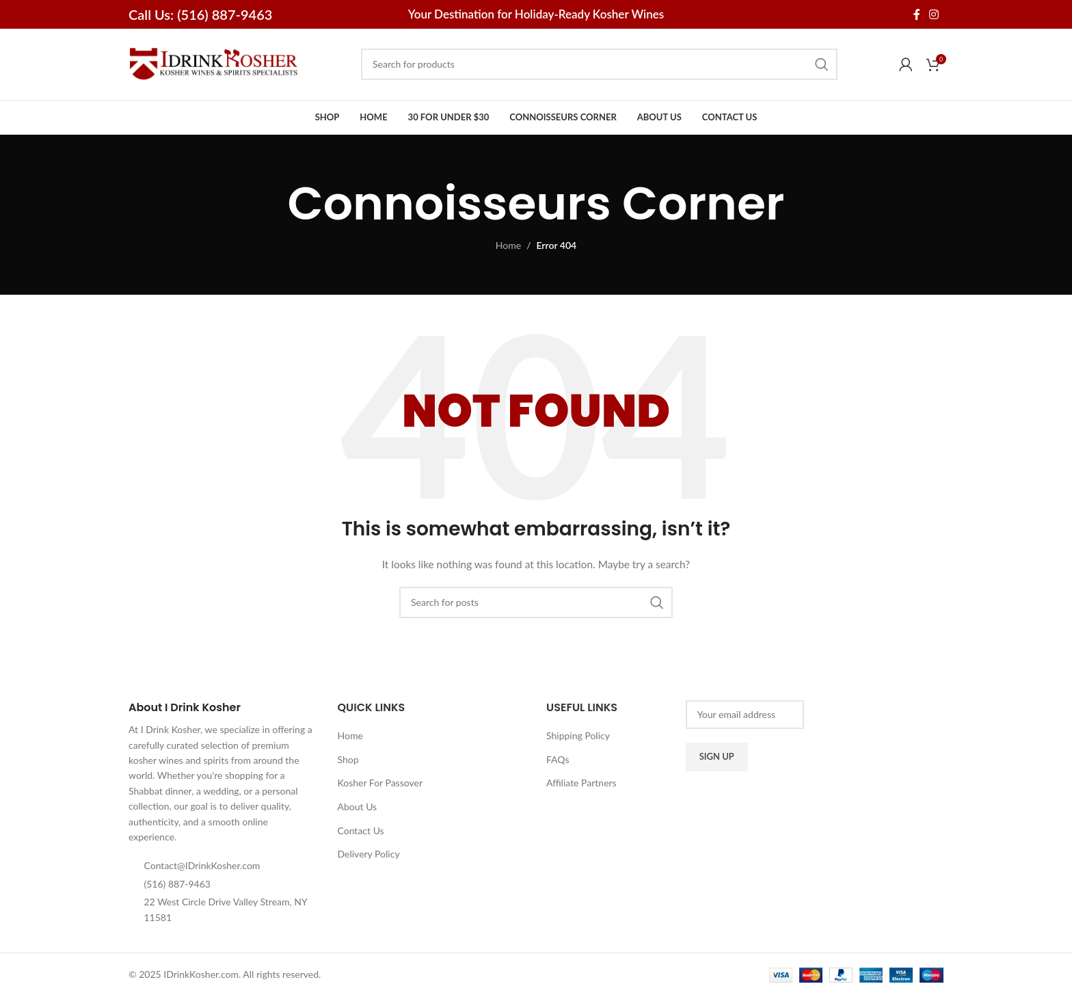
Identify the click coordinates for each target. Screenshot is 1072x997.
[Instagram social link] (934, 14)
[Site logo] (214, 63)
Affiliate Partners (581, 783)
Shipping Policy (578, 736)
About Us (357, 806)
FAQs (557, 759)
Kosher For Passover (380, 783)
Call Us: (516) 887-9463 (200, 14)
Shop (348, 759)
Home (508, 246)
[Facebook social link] (916, 14)
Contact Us (361, 830)
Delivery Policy (369, 854)
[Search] (599, 64)
